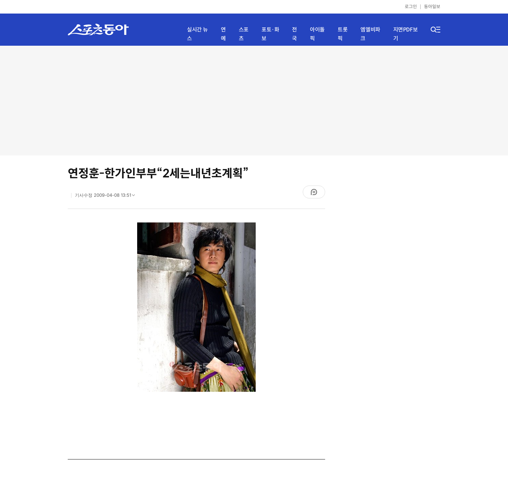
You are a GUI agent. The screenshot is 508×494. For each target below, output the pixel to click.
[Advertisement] (254, 99)
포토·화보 (270, 34)
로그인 (411, 6)
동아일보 (432, 6)
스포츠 (244, 34)
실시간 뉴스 (197, 34)
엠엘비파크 (370, 34)
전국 (294, 34)
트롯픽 (342, 34)
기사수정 (107, 197)
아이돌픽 (317, 34)
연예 (223, 34)
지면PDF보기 (405, 34)
